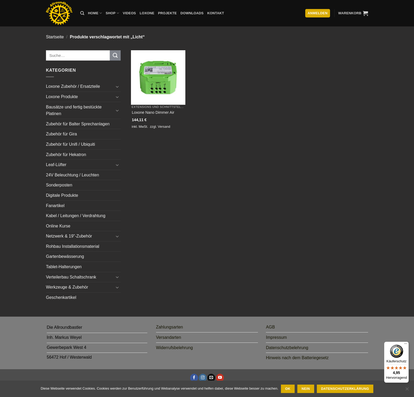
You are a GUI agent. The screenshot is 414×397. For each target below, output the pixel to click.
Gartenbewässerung (65, 256)
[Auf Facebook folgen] (194, 378)
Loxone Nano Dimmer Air (153, 112)
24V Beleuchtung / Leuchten (72, 175)
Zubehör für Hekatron (66, 154)
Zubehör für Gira (61, 134)
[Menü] (405, 345)
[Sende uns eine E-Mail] (211, 378)
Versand (164, 127)
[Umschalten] (117, 86)
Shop (112, 13)
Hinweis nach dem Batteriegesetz (297, 357)
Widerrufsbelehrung (174, 347)
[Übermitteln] (115, 55)
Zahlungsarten (169, 327)
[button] (353, 13)
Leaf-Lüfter (56, 164)
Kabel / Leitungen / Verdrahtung (75, 215)
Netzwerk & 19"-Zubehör (69, 236)
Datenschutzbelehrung (287, 347)
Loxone (147, 13)
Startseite (55, 37)
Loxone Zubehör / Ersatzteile (73, 86)
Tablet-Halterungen (64, 266)
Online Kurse (58, 226)
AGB (270, 327)
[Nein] (407, 390)
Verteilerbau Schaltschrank (71, 277)
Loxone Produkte (62, 96)
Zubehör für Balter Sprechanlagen (78, 124)
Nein (306, 389)
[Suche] (82, 13)
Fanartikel (55, 205)
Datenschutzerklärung (345, 389)
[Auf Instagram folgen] (203, 378)
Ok (287, 389)
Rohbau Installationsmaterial (72, 246)
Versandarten (168, 337)
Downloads (192, 13)
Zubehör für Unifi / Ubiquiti (70, 144)
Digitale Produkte (62, 195)
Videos (129, 13)
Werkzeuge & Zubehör (67, 287)
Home (95, 13)
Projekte (167, 13)
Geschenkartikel (61, 297)
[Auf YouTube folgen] (220, 378)
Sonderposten (59, 185)
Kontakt (215, 13)
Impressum (276, 337)
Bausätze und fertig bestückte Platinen (74, 110)
